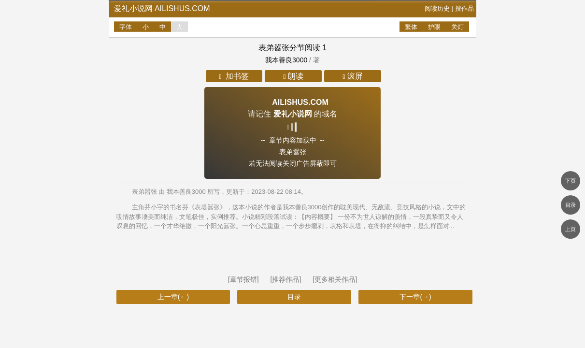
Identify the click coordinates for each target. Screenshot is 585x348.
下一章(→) (415, 297)
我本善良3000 (286, 60)
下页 (570, 181)
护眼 (434, 26)
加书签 (234, 76)
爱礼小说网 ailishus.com (162, 8)
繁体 (411, 26)
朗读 (293, 76)
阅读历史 (437, 8)
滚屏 (352, 76)
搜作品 (464, 8)
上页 (570, 229)
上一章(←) (173, 297)
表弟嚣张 (273, 48)
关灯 (457, 26)
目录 (294, 297)
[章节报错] (244, 279)
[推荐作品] (287, 279)
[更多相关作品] (335, 279)
